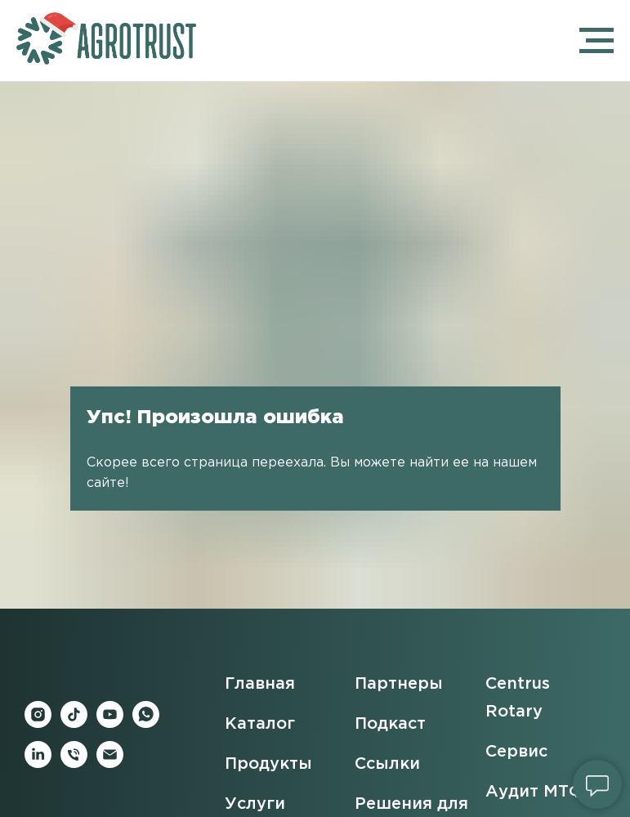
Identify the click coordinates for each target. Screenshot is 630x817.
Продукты (268, 764)
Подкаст (390, 724)
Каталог (260, 724)
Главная (260, 683)
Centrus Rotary (517, 697)
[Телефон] (73, 763)
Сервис (516, 751)
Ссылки (387, 764)
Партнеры (399, 683)
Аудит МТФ (534, 791)
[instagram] (38, 723)
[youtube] (109, 723)
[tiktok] (73, 723)
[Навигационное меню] (596, 41)
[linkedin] (38, 763)
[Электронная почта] (109, 763)
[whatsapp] (145, 723)
